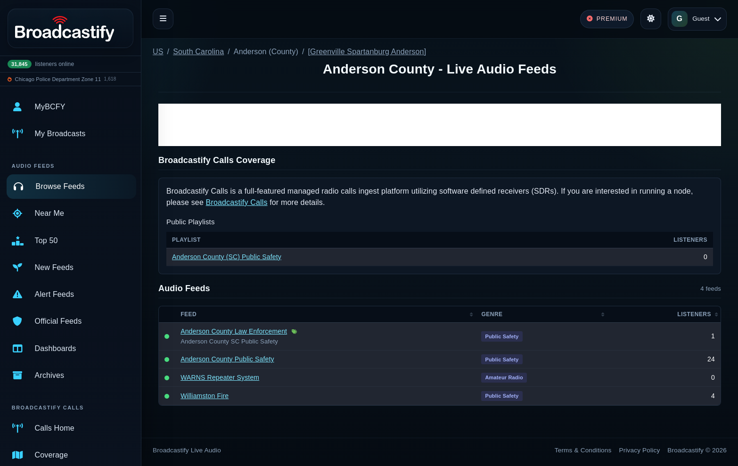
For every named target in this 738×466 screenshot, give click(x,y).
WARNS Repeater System (219, 377)
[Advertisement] (439, 125)
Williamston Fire (204, 396)
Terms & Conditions (583, 450)
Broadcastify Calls (237, 202)
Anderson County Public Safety (227, 359)
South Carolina (198, 52)
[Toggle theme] (650, 18)
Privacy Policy (639, 450)
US (158, 52)
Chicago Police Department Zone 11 (58, 79)
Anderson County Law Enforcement (233, 331)
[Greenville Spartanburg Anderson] (367, 52)
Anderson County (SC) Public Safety (226, 257)
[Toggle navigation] (163, 18)
